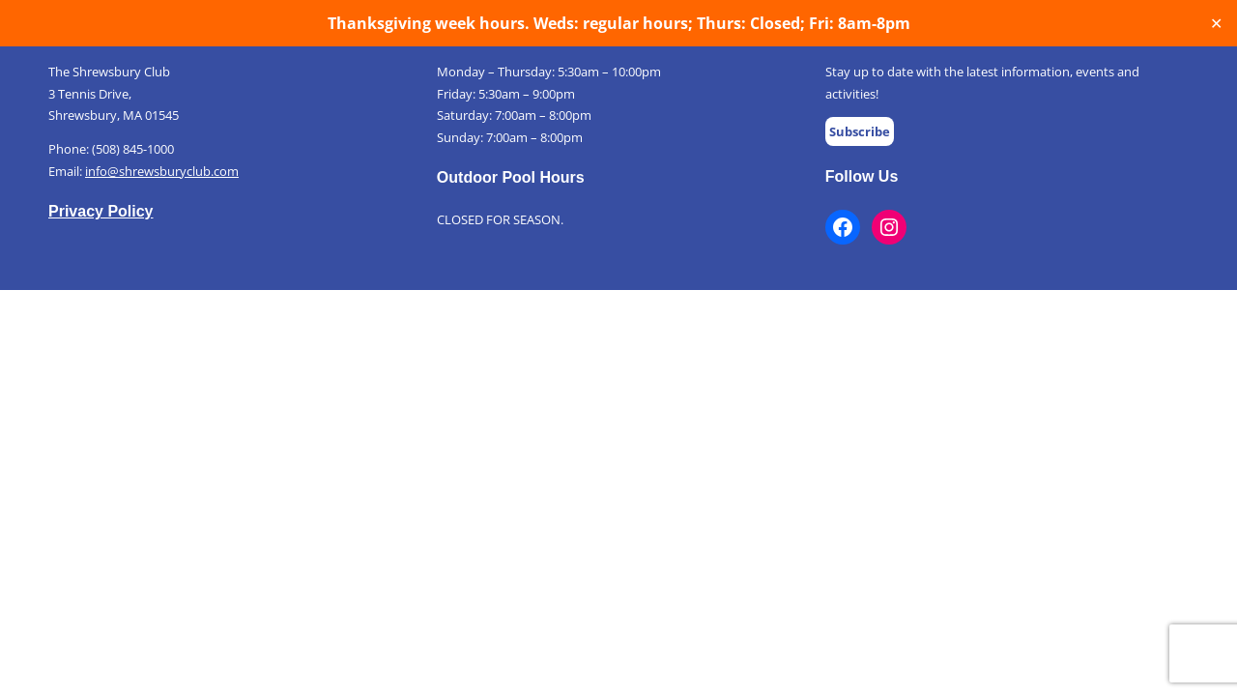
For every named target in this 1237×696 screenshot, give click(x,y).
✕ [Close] (1216, 23)
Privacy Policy (101, 211)
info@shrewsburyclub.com (162, 171)
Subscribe (859, 131)
